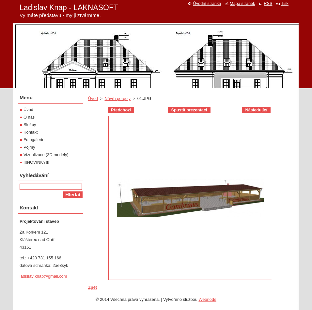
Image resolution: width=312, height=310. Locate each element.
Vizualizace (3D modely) (46, 154)
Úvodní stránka (207, 3)
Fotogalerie (33, 139)
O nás (29, 117)
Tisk (285, 3)
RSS (268, 3)
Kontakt (30, 132)
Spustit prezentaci (189, 109)
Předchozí (121, 109)
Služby (29, 124)
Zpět (92, 287)
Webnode (207, 299)
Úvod (93, 98)
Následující (256, 109)
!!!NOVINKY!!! (36, 162)
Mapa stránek (242, 3)
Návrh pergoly (117, 98)
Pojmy (29, 147)
